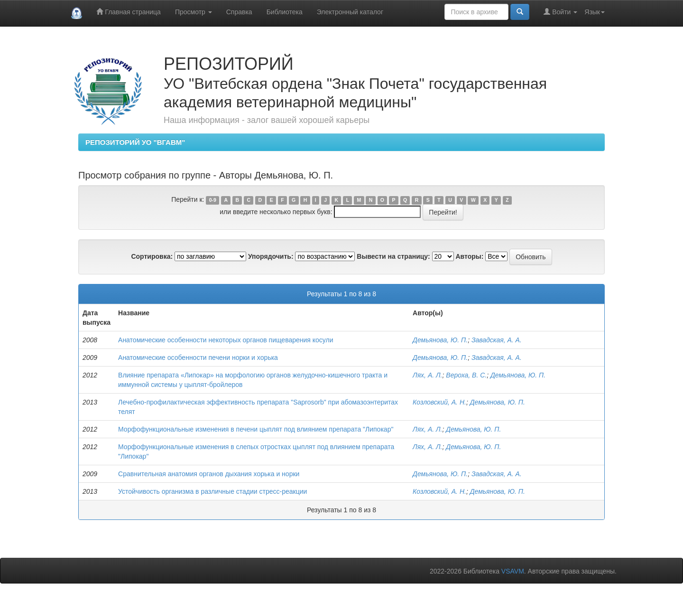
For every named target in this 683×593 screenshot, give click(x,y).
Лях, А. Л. (427, 375)
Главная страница (128, 12)
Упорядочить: (271, 256)
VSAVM (512, 571)
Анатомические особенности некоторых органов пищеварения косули (225, 340)
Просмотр (193, 12)
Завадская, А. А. (496, 340)
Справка (239, 12)
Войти (560, 12)
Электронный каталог (350, 12)
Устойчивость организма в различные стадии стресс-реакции (212, 491)
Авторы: (469, 256)
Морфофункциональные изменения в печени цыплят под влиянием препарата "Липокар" (255, 429)
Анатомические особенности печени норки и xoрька (198, 357)
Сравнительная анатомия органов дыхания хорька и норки (208, 474)
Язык (594, 12)
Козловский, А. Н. (439, 402)
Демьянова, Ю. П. (440, 340)
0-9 (212, 200)
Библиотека (285, 12)
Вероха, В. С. (466, 375)
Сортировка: (152, 256)
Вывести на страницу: (393, 256)
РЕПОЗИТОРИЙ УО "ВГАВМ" (135, 142)
